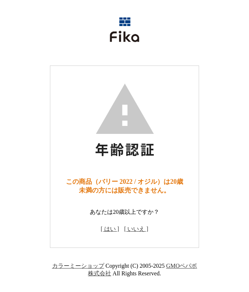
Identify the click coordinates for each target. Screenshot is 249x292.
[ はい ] (110, 229)
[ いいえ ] (136, 229)
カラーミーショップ (78, 266)
